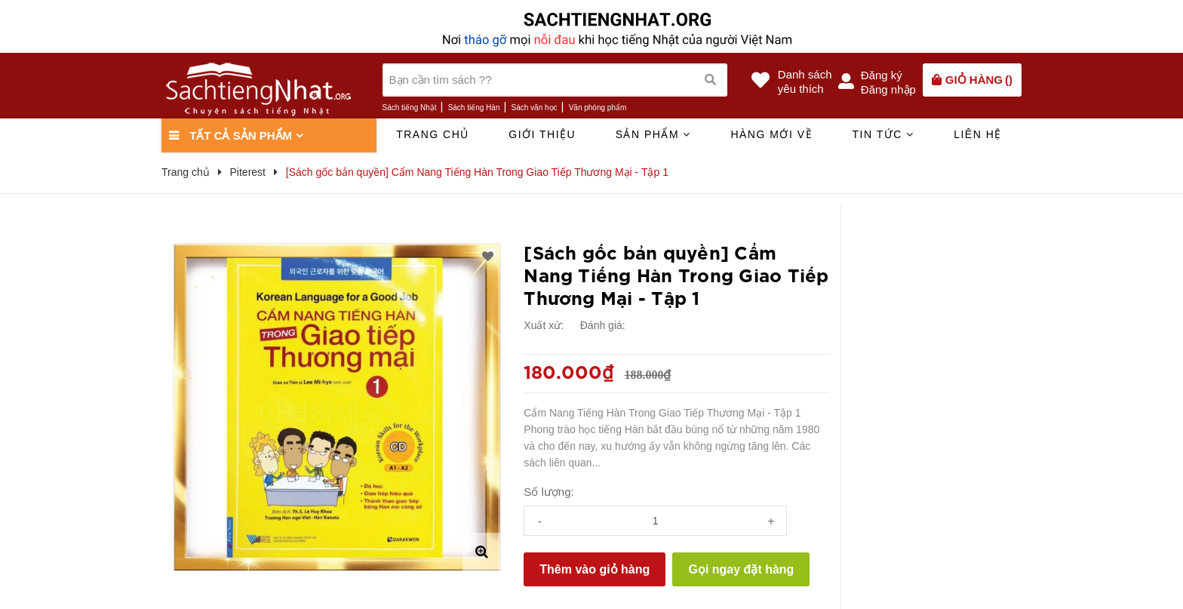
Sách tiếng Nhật (410, 107)
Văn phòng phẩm (598, 107)
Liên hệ (978, 134)
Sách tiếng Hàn (474, 107)
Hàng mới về (771, 134)
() (978, 79)
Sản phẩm (653, 134)
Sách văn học (535, 107)
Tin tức (883, 134)
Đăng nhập (888, 89)
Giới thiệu (542, 134)
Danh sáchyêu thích (805, 81)
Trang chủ (432, 134)
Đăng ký (881, 75)
